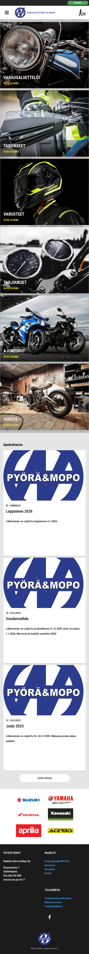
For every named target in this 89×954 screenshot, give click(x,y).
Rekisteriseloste (53, 902)
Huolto (48, 873)
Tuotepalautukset (54, 906)
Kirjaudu (77, 3)
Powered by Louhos (50, 948)
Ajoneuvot (50, 865)
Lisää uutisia (44, 778)
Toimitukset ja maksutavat (58, 898)
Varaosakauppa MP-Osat (57, 861)
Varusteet (50, 869)
